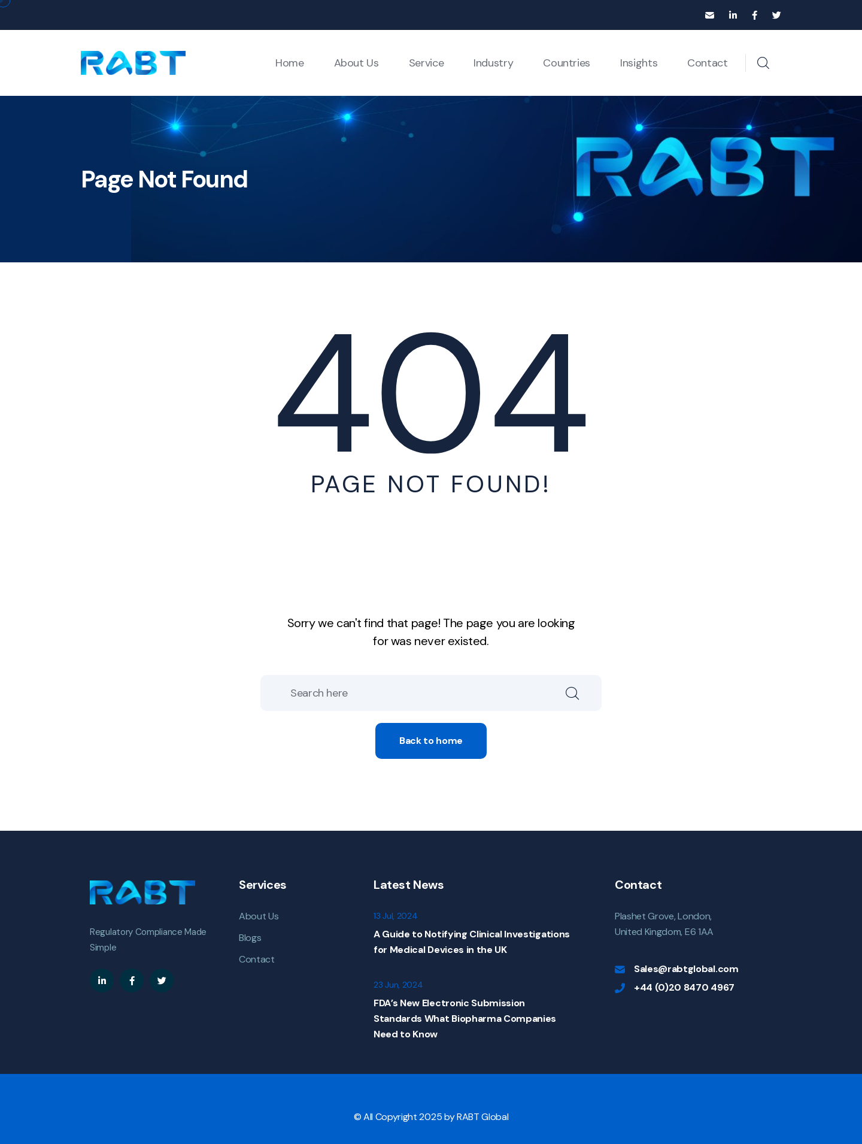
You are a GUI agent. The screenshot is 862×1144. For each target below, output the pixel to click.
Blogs (250, 937)
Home (289, 63)
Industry (493, 63)
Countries (566, 63)
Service (426, 63)
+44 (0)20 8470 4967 (684, 987)
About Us (356, 63)
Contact (707, 63)
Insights (638, 63)
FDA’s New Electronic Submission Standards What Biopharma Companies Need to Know (465, 1018)
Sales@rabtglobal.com (686, 969)
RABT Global (482, 1116)
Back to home (431, 740)
